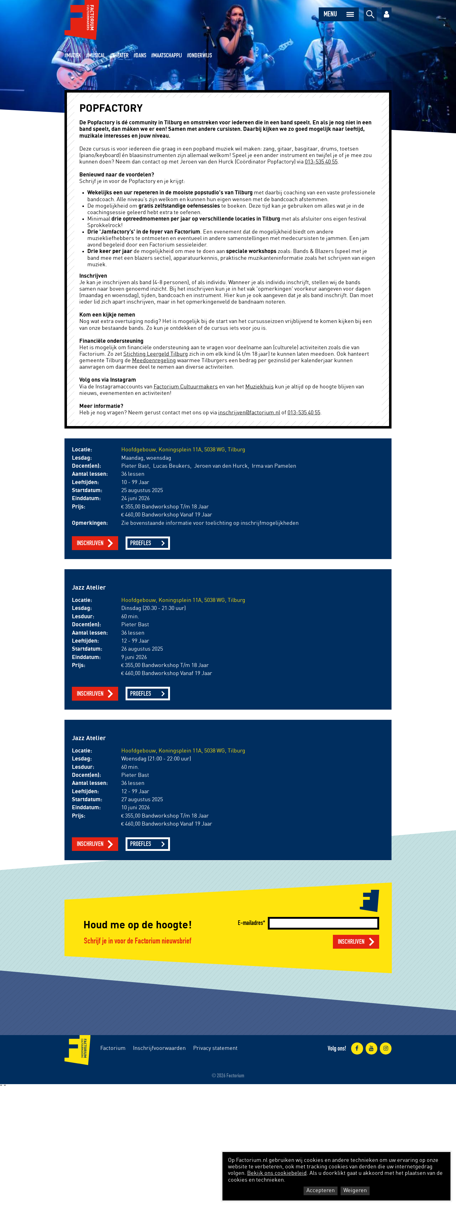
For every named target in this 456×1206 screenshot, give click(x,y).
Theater (120, 55)
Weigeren (355, 1190)
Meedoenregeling (154, 360)
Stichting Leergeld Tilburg (155, 354)
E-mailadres (250, 923)
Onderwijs (200, 55)
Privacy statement (215, 1048)
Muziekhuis (259, 387)
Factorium (113, 1048)
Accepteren (320, 1190)
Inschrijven (90, 543)
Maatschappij (167, 55)
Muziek (74, 55)
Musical (96, 55)
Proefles (140, 543)
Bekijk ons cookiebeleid (277, 1173)
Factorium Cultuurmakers (186, 387)
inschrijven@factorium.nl (249, 413)
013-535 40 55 (321, 162)
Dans (141, 55)
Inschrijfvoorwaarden (159, 1048)
